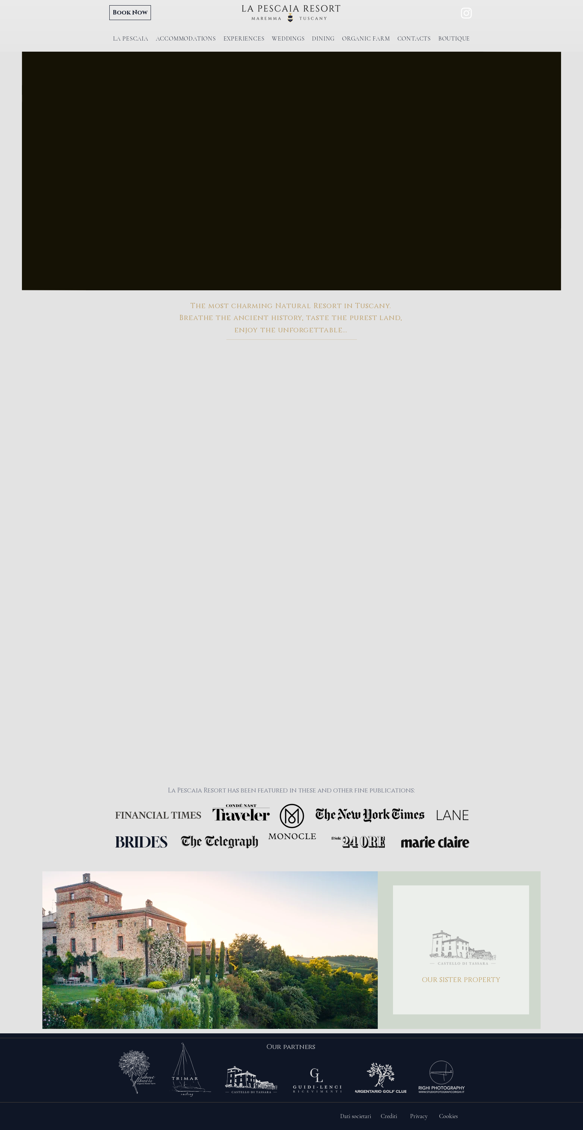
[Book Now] (130, 12)
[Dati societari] (355, 1116)
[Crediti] (388, 1116)
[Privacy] (418, 1116)
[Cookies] (448, 1116)
